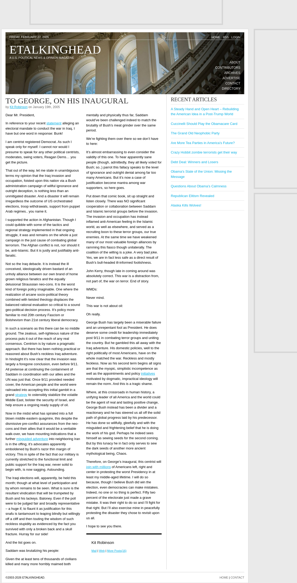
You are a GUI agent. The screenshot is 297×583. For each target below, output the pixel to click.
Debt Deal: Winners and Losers (194, 162)
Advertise (231, 78)
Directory (231, 89)
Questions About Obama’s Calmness (198, 186)
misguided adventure (32, 439)
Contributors (227, 68)
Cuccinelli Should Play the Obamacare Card (204, 124)
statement (53, 123)
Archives (232, 73)
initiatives (148, 373)
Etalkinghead (55, 49)
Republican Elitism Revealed (192, 196)
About (235, 62)
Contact (232, 83)
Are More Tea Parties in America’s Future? (203, 143)
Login (235, 37)
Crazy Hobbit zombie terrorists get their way (204, 152)
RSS (226, 37)
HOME (224, 577)
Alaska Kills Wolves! (186, 205)
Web (102, 550)
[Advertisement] (126, 12)
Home (215, 37)
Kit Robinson (19, 107)
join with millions (98, 467)
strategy (21, 395)
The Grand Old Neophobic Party (195, 133)
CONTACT (237, 577)
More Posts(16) (116, 550)
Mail (94, 550)
